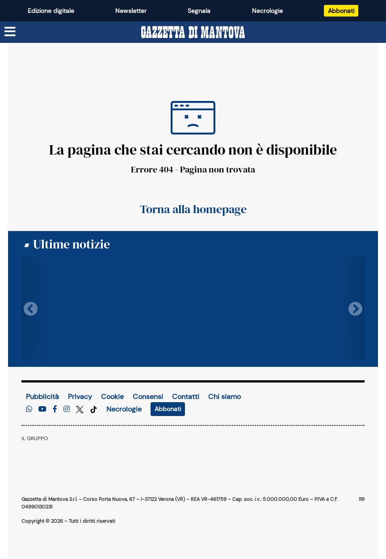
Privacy (80, 396)
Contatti (185, 396)
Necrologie (267, 11)
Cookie (112, 396)
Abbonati (341, 11)
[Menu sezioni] (10, 32)
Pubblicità (42, 396)
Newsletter (131, 11)
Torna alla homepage (193, 209)
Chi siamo (224, 396)
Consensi (148, 396)
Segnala (199, 11)
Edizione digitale (51, 11)
